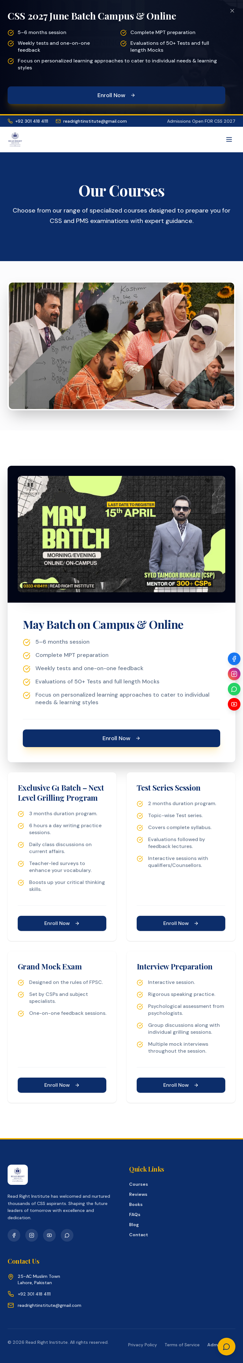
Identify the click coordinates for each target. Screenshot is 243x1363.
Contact (138, 1234)
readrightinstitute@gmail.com (91, 121)
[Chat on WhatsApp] (226, 1346)
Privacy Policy (142, 1345)
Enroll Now (116, 95)
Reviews (138, 1194)
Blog (134, 1224)
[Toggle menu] (229, 139)
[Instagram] (234, 674)
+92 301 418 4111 (28, 121)
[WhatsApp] (234, 689)
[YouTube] (234, 704)
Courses (138, 1184)
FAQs (134, 1214)
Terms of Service (182, 1345)
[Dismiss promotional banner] (232, 10)
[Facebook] (234, 658)
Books (136, 1204)
